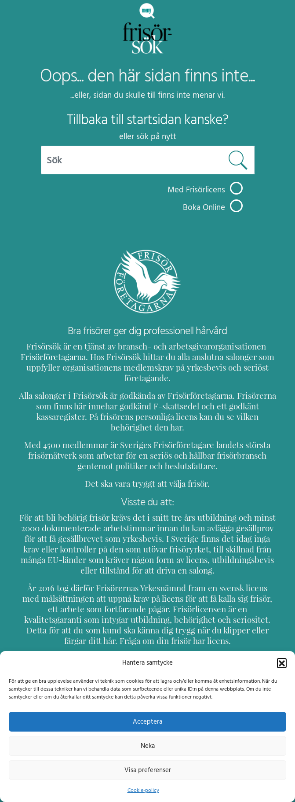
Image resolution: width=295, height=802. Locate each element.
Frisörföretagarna (60, 356)
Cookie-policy (142, 790)
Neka (147, 745)
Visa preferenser (147, 770)
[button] (281, 662)
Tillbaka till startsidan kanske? (147, 120)
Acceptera (147, 721)
